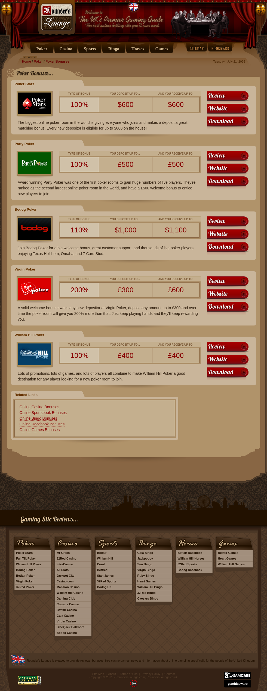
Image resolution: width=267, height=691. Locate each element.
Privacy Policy (151, 673)
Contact (169, 673)
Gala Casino (65, 615)
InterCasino (65, 564)
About (112, 673)
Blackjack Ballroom (70, 627)
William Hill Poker (28, 564)
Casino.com (65, 581)
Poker (38, 61)
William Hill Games (231, 564)
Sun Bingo (144, 564)
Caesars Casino (68, 604)
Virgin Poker (25, 581)
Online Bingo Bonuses (38, 418)
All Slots (63, 570)
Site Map (98, 673)
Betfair (102, 552)
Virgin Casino (66, 621)
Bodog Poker (25, 570)
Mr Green (63, 552)
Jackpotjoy (145, 558)
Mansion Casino (68, 587)
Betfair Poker (25, 575)
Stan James (105, 575)
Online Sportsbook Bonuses (43, 412)
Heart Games (146, 581)
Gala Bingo (145, 552)
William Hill (105, 558)
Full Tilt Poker (26, 558)
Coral (101, 564)
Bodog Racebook (190, 570)
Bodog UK (104, 587)
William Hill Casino (70, 592)
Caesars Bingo (147, 598)
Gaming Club (66, 598)
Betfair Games (228, 552)
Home (26, 61)
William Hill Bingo (150, 587)
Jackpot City (65, 575)
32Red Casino (66, 558)
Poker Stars (24, 552)
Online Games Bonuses (40, 430)
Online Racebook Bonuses (42, 424)
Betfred (102, 570)
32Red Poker (25, 587)
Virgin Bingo (146, 570)
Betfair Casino (67, 610)
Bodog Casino (67, 632)
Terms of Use (129, 673)
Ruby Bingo (145, 575)
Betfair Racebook (190, 552)
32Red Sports (106, 581)
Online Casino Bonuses (39, 407)
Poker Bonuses (57, 61)
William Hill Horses (191, 558)
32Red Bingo (146, 592)
